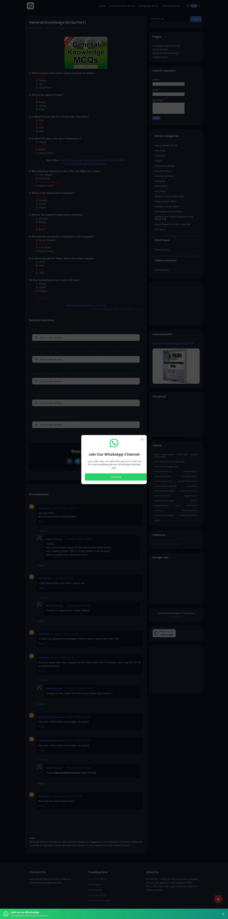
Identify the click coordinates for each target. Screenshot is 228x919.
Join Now (115, 477)
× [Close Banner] (223, 914)
